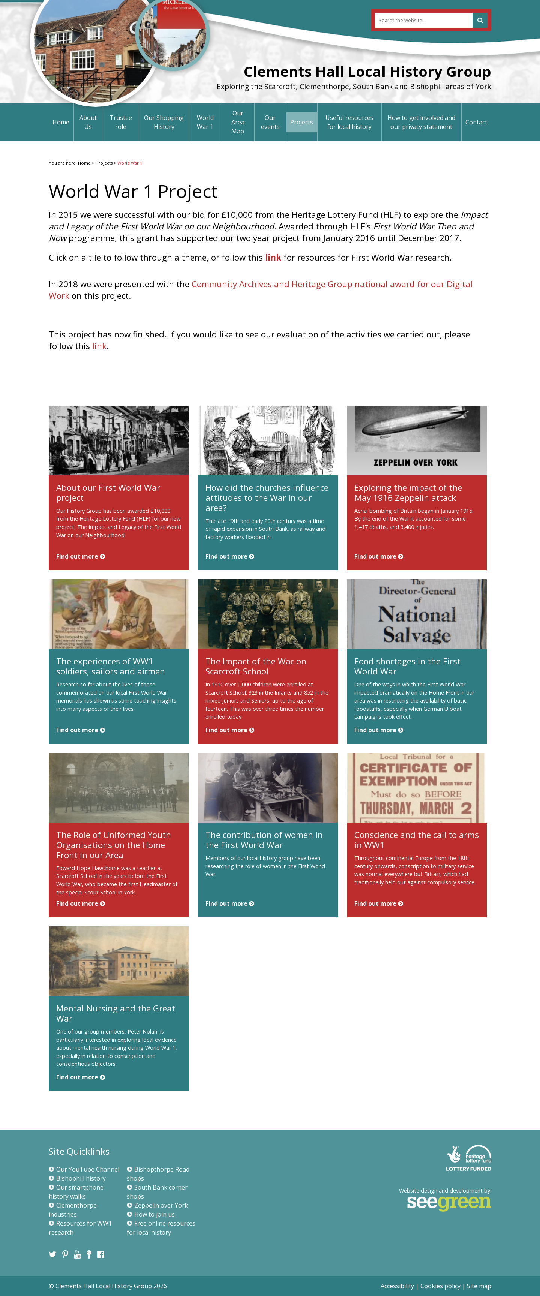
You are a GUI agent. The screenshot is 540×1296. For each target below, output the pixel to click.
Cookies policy (440, 1286)
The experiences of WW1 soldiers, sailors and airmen (110, 666)
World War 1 (205, 122)
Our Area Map (237, 122)
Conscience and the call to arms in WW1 (416, 840)
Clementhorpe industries (73, 1209)
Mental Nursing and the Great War (115, 1013)
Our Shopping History (164, 122)
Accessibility (397, 1286)
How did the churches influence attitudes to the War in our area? (267, 498)
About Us (88, 122)
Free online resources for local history (161, 1227)
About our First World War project (108, 492)
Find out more (80, 556)
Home (60, 122)
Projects (301, 122)
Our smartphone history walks (76, 1191)
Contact (476, 122)
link (274, 257)
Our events (270, 122)
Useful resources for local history (350, 122)
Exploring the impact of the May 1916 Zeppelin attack (408, 492)
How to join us (151, 1214)
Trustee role (121, 122)
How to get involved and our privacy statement (421, 122)
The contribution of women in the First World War (264, 840)
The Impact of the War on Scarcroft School (256, 666)
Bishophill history (77, 1178)
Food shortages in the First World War (407, 666)
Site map (479, 1286)
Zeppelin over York (157, 1205)
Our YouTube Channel (84, 1169)
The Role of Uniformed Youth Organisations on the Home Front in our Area (113, 845)
